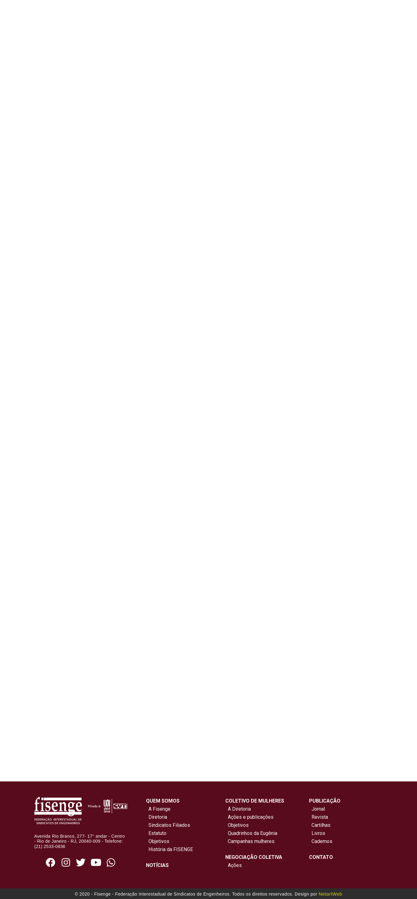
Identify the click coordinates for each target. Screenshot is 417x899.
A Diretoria (238, 809)
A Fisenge (158, 809)
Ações (233, 865)
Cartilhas (321, 825)
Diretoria (156, 817)
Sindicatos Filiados (168, 825)
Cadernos (322, 841)
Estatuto (156, 833)
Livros (318, 833)
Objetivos (157, 841)
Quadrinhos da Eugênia (251, 833)
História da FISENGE (169, 849)
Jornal (318, 809)
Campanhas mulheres (249, 841)
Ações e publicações (249, 817)
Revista (320, 817)
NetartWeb (330, 894)
